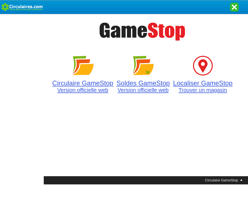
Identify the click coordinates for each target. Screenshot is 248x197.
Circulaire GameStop (82, 83)
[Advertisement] (22, 96)
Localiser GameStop (202, 83)
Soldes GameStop (143, 83)
